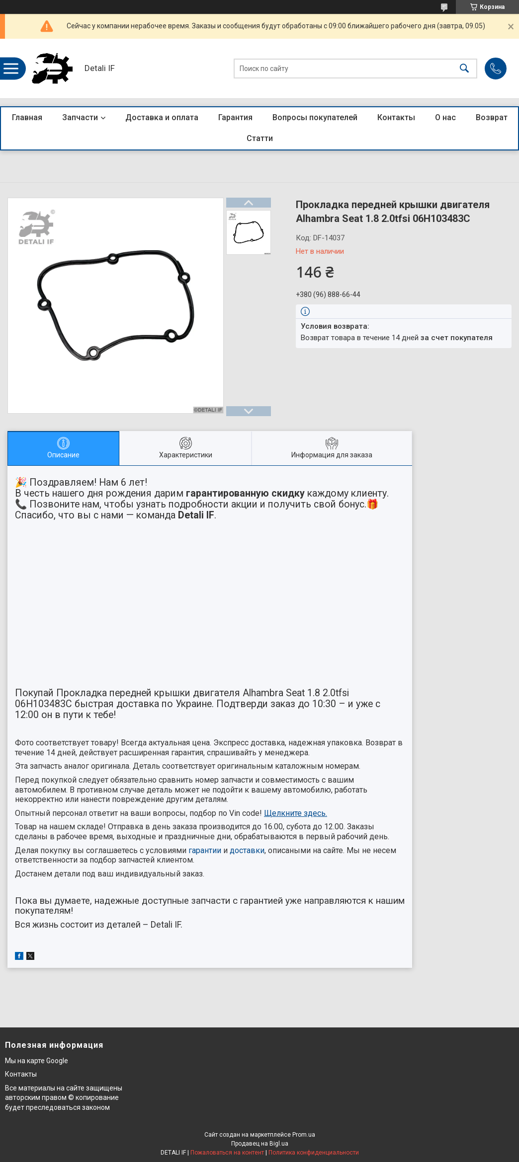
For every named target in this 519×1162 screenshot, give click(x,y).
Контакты (396, 117)
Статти (260, 138)
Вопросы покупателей (314, 117)
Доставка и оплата (161, 117)
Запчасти (80, 117)
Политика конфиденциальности (313, 1152)
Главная (27, 117)
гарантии (204, 850)
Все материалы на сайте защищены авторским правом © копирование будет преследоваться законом (63, 1097)
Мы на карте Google (36, 1061)
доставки (247, 850)
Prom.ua (303, 1134)
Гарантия (235, 117)
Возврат (492, 117)
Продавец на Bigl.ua (259, 1143)
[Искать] (464, 69)
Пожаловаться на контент (227, 1152)
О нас (445, 117)
